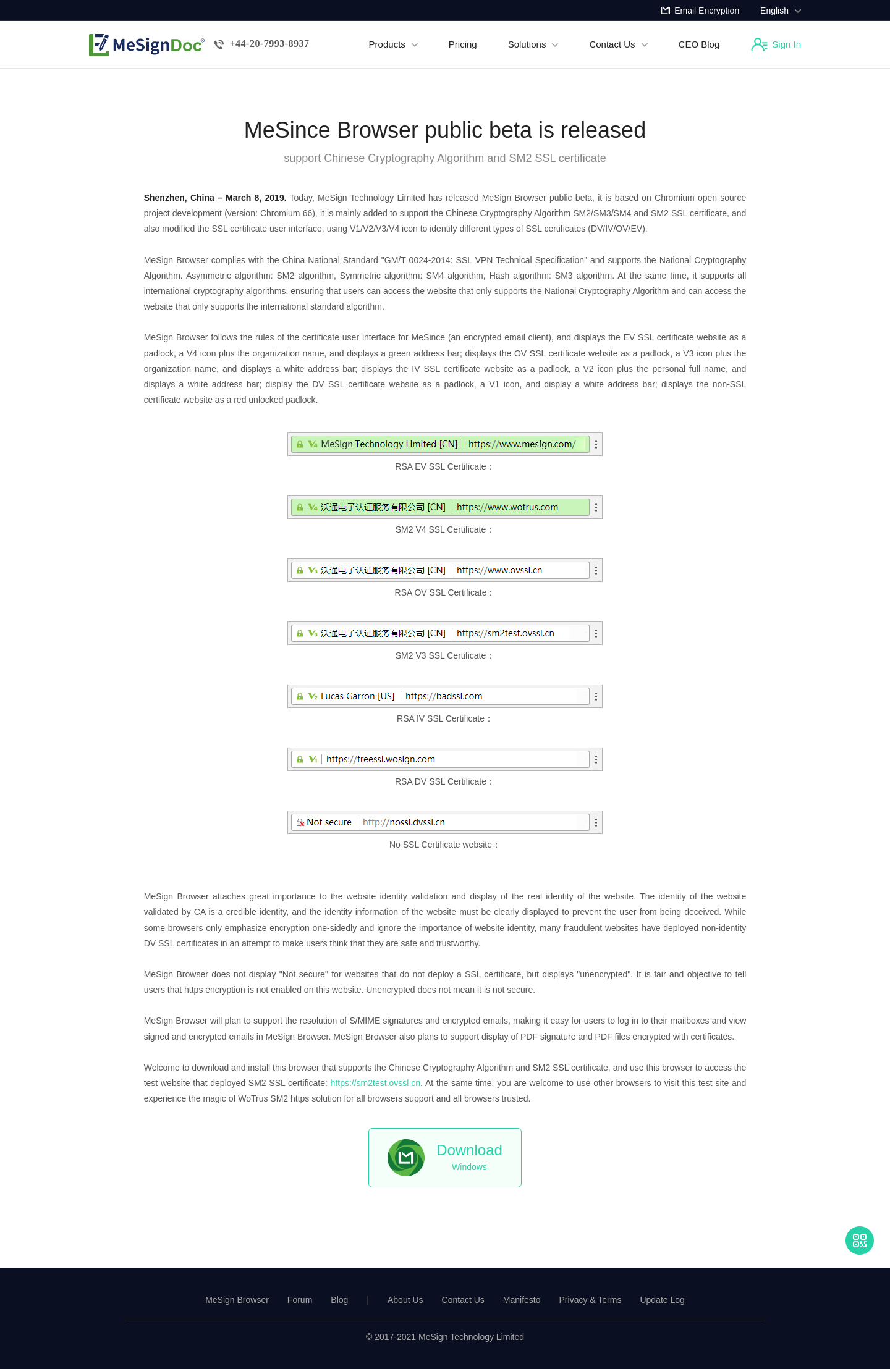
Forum (299, 1300)
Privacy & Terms (590, 1300)
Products (393, 44)
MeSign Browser (237, 1300)
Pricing (463, 44)
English (780, 10)
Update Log (662, 1300)
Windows (469, 1157)
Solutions (533, 44)
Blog (339, 1300)
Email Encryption (706, 10)
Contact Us (618, 44)
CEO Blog (699, 44)
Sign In (786, 44)
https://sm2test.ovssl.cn (376, 1083)
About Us (405, 1300)
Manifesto (522, 1300)
